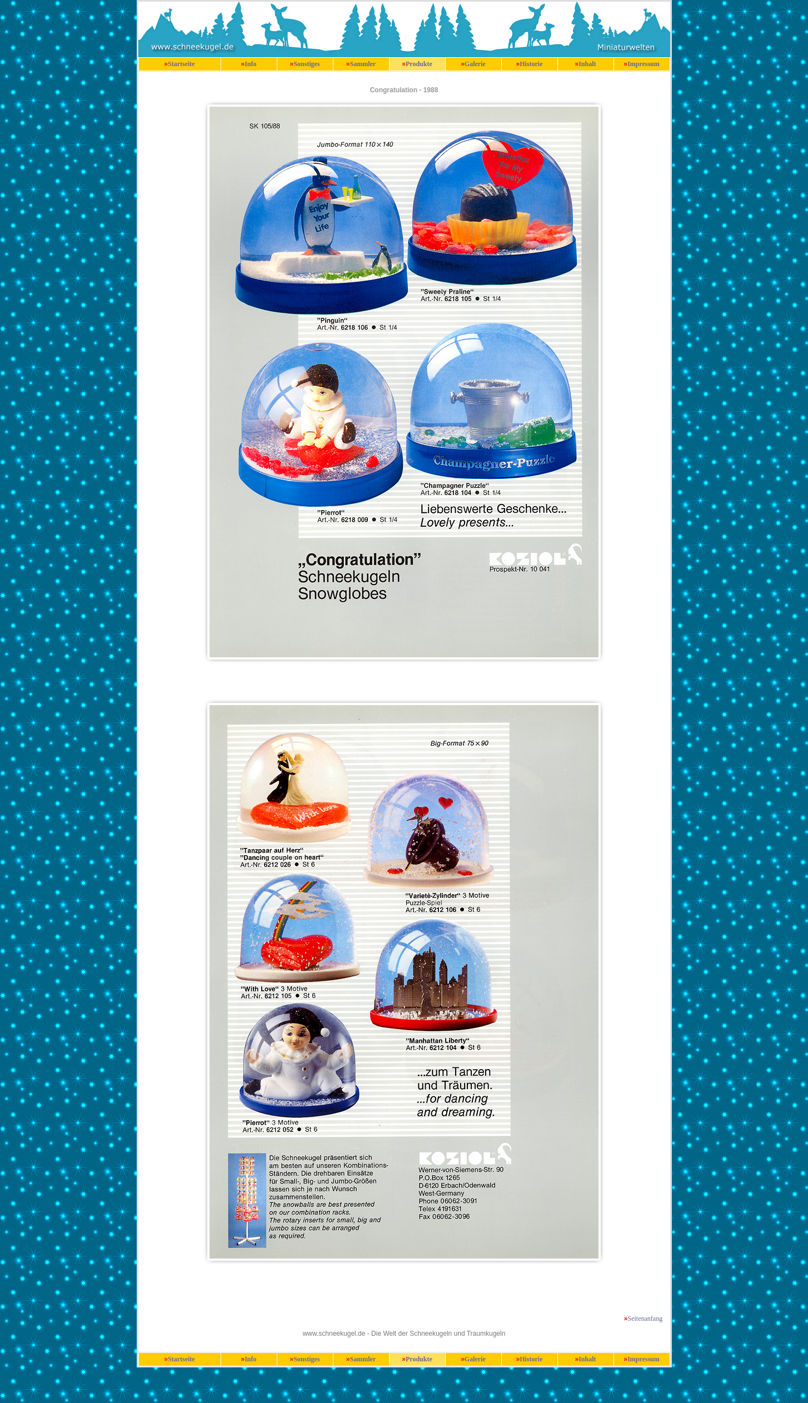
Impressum (643, 64)
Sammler (363, 64)
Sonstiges (306, 64)
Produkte (419, 64)
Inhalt (587, 64)
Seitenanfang (645, 1318)
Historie (531, 64)
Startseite (181, 64)
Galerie (475, 64)
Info (250, 64)
